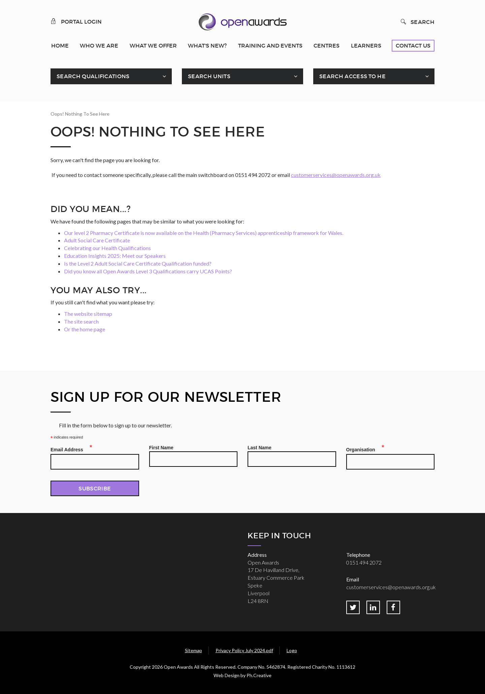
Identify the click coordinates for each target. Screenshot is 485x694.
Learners (366, 45)
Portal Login (76, 21)
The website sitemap (88, 313)
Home (60, 45)
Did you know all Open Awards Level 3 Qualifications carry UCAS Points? (148, 271)
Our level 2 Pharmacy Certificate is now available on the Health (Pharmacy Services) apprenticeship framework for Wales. (203, 233)
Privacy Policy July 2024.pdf (244, 650)
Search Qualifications (93, 76)
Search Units (209, 76)
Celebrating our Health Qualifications (107, 248)
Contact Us (413, 45)
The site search (81, 321)
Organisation (362, 448)
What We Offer (153, 45)
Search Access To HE (352, 76)
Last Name (259, 447)
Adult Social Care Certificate (97, 240)
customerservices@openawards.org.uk (336, 175)
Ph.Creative (259, 675)
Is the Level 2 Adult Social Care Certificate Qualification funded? (138, 263)
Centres (327, 45)
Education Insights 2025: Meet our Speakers (115, 255)
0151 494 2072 (364, 562)
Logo (292, 650)
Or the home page (84, 329)
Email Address (69, 448)
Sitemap (193, 650)
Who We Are (99, 45)
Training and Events (270, 45)
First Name (161, 447)
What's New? (207, 45)
